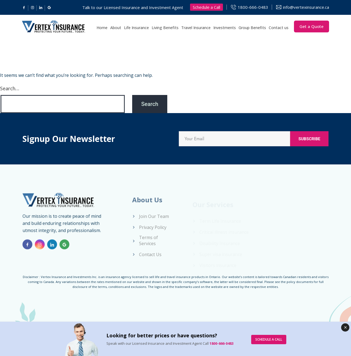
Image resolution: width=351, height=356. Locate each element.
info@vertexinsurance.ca (306, 7)
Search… (9, 88)
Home (102, 27)
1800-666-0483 (253, 7)
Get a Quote (311, 26)
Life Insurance (136, 27)
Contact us (278, 27)
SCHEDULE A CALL (268, 339)
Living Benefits (165, 27)
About (115, 27)
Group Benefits (252, 27)
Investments (224, 27)
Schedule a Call (206, 7)
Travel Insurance (196, 27)
